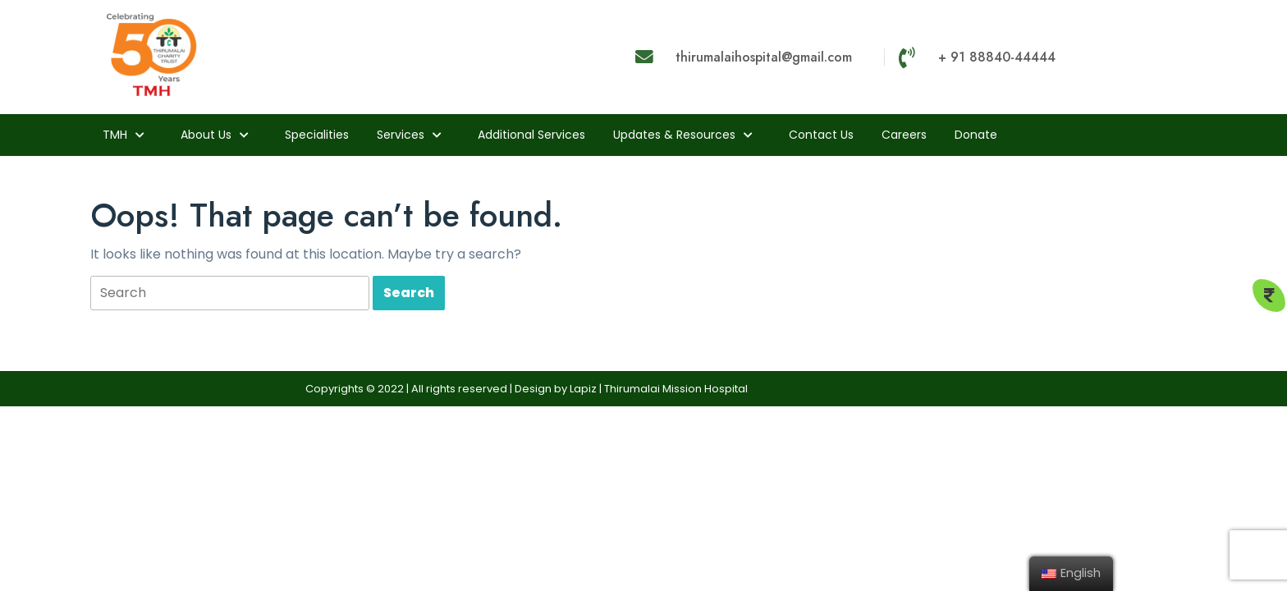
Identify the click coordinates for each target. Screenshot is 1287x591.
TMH (115, 134)
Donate (976, 134)
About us (206, 134)
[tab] (229, 293)
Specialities (317, 134)
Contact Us (821, 134)
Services (400, 134)
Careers (904, 134)
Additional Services (531, 134)
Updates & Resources (674, 134)
